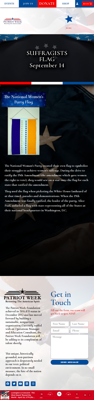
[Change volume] (77, 394)
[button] (9, 4)
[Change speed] (41, 394)
